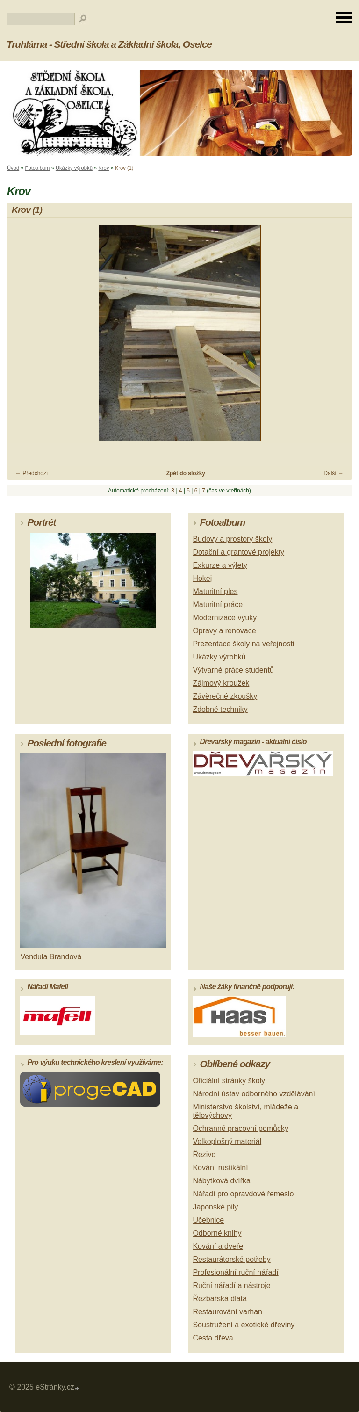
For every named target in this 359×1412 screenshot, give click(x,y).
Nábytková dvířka (222, 1181)
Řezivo (204, 1155)
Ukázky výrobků (74, 168)
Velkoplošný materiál (227, 1141)
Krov (103, 168)
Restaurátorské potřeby (231, 1259)
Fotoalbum (37, 168)
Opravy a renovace (224, 631)
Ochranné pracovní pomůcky (240, 1128)
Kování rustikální (220, 1168)
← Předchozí (31, 473)
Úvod (13, 168)
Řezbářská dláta (220, 1299)
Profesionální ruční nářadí (235, 1272)
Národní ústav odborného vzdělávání (254, 1094)
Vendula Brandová (50, 957)
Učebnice (208, 1220)
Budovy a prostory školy (232, 539)
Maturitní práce (218, 604)
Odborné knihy (217, 1233)
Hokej (202, 578)
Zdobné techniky (220, 709)
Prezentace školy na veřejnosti (243, 644)
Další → (333, 473)
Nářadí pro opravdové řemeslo (243, 1194)
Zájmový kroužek (221, 683)
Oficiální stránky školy (229, 1081)
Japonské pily (215, 1207)
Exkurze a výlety (220, 565)
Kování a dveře (218, 1246)
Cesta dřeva (213, 1338)
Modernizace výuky (225, 618)
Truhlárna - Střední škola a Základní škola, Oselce (109, 44)
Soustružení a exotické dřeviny (243, 1325)
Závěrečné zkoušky (225, 696)
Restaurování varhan (227, 1312)
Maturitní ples (215, 591)
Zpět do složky (185, 473)
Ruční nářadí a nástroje (231, 1285)
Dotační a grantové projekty (238, 552)
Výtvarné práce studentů (233, 670)
